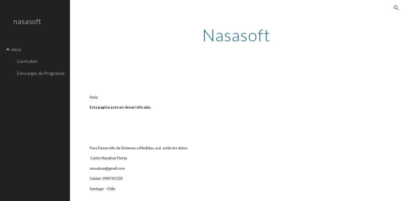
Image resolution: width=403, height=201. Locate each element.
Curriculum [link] (27, 61)
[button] (396, 8)
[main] (236, 34)
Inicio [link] (16, 49)
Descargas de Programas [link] (41, 73)
